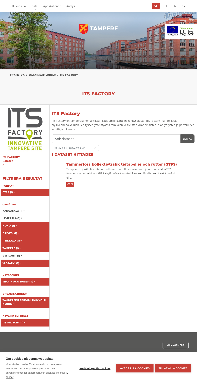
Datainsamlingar (42, 74)
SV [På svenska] (183, 6)
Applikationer (52, 6)
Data (35, 6)
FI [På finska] (166, 6)
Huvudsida (19, 6)
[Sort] (75, 148)
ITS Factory (69, 74)
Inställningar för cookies (94, 368)
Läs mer (20, 377)
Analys (70, 6)
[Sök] (156, 6)
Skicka (187, 138)
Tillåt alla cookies (173, 368)
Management (175, 345)
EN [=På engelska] (174, 6)
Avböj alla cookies (134, 368)
